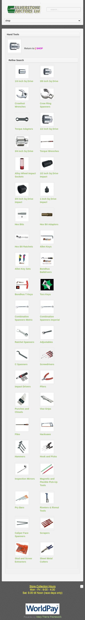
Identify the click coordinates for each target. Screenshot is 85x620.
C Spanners (21, 364)
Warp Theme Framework (48, 616)
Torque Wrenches (49, 151)
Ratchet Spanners (24, 342)
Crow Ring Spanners (45, 105)
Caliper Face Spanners (21, 535)
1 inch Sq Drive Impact (48, 200)
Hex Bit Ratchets (24, 246)
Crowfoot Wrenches (20, 105)
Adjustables (46, 342)
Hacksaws (45, 434)
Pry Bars (19, 507)
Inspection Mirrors (25, 478)
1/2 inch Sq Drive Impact (49, 175)
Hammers (20, 456)
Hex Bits (19, 224)
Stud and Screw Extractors (23, 560)
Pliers (43, 386)
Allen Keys (46, 246)
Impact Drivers (23, 386)
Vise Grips (45, 408)
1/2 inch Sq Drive (49, 129)
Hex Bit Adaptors (49, 224)
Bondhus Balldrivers (46, 270)
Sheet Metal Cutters (46, 560)
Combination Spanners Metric (24, 318)
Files (17, 434)
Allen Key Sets (23, 269)
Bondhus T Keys (24, 294)
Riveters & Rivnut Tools (49, 509)
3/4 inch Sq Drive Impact (24, 200)
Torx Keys (45, 294)
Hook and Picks (48, 456)
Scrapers (45, 533)
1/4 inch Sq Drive (24, 81)
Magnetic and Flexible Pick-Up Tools (48, 482)
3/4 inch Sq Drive (24, 151)
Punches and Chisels (22, 410)
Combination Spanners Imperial (50, 318)
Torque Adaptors (24, 129)
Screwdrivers (47, 364)
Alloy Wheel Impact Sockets (25, 175)
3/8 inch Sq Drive (49, 81)
